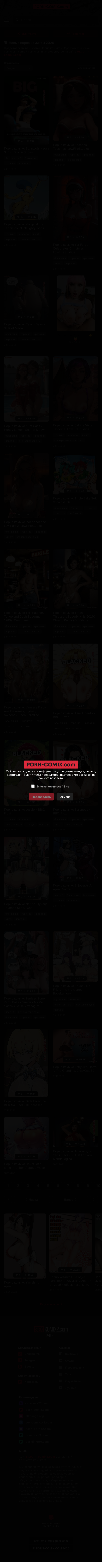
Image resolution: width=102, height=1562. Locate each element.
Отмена (65, 796)
